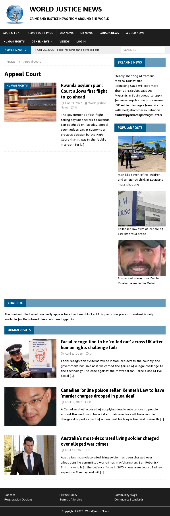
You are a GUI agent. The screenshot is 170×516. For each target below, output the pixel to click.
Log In (81, 41)
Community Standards (128, 499)
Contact (9, 495)
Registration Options (18, 499)
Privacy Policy (68, 495)
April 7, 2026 (73, 450)
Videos (65, 41)
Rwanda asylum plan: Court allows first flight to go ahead (84, 91)
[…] (82, 144)
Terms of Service (71, 499)
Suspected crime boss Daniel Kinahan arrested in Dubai (138, 281)
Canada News (109, 33)
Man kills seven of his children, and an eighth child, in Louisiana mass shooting (140, 179)
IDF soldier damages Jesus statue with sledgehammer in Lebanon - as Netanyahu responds (139, 110)
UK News (86, 33)
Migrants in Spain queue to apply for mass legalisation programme (139, 98)
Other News (40, 41)
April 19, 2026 (73, 402)
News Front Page (40, 33)
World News (135, 33)
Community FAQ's (125, 495)
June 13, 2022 (73, 103)
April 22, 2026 (74, 353)
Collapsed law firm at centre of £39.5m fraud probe (140, 231)
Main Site (10, 33)
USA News (66, 33)
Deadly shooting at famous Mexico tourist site (135, 78)
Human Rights (14, 41)
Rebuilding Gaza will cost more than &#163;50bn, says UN (136, 88)
